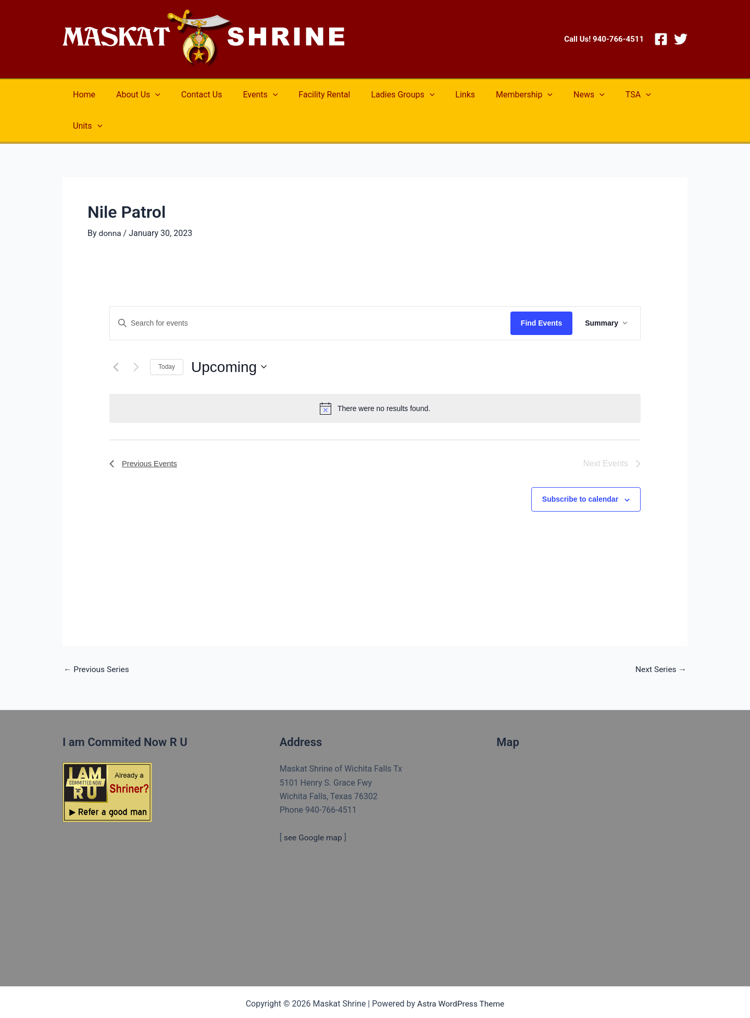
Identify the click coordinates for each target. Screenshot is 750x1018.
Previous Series (97, 638)
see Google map (314, 806)
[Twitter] (681, 39)
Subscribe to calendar (580, 468)
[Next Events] (136, 335)
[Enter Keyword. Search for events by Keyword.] (310, 292)
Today (166, 335)
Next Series (660, 638)
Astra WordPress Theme (460, 972)
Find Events (541, 292)
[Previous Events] (115, 335)
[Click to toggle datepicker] (229, 335)
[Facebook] (661, 39)
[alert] (375, 377)
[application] (149, 94)
